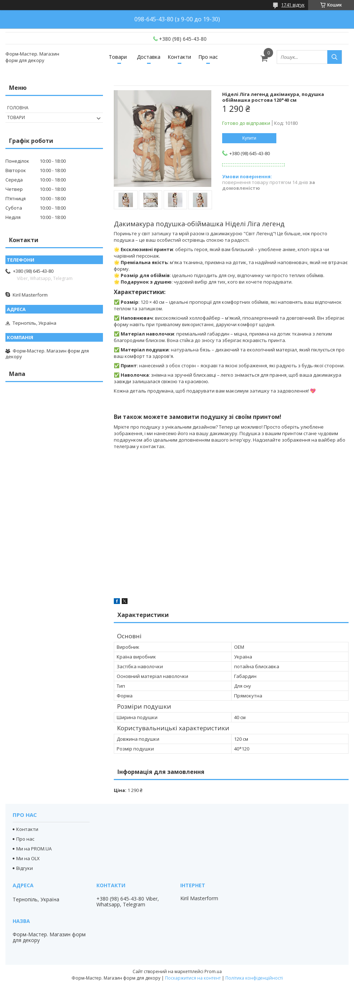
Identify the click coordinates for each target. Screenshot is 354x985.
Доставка (148, 56)
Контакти (179, 56)
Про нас (208, 56)
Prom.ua (213, 971)
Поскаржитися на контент (193, 978)
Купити (249, 138)
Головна (18, 108)
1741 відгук (293, 5)
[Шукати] (334, 57)
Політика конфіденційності (254, 978)
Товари (118, 56)
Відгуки (24, 868)
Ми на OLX (28, 858)
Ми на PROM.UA (34, 848)
